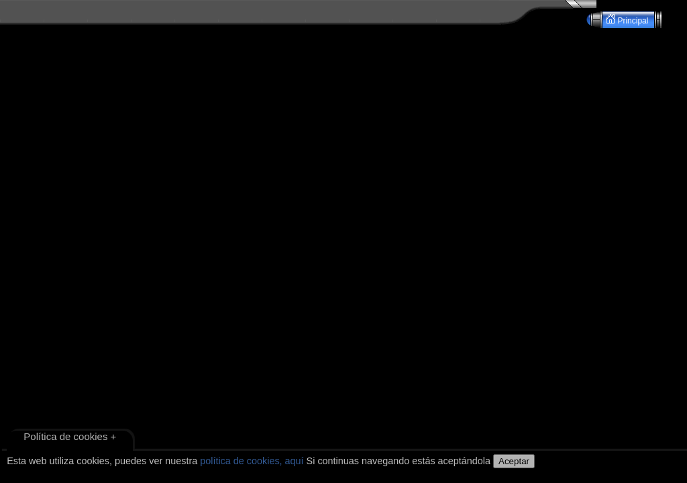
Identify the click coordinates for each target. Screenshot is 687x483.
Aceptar (513, 461)
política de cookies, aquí (251, 460)
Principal (628, 19)
